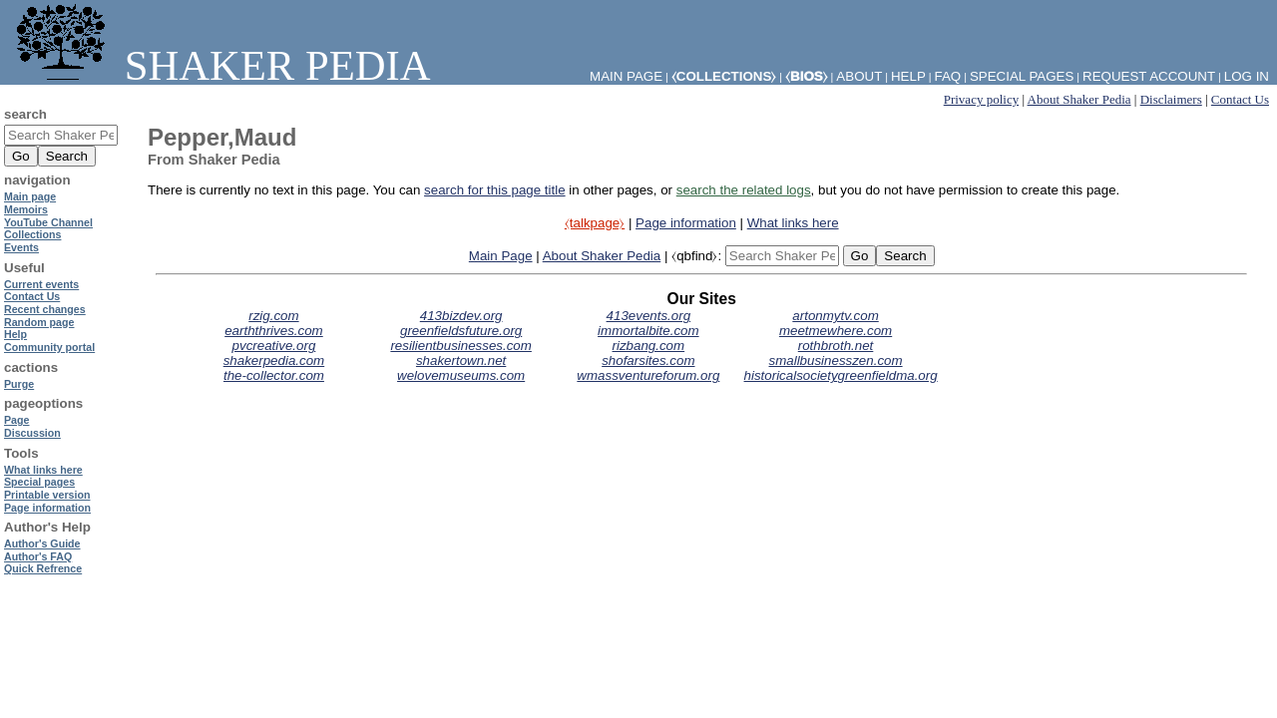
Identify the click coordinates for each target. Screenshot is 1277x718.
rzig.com (273, 315)
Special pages (1021, 76)
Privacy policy (981, 99)
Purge (19, 384)
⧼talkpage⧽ (595, 222)
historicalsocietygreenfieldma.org (841, 375)
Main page (30, 196)
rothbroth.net (836, 345)
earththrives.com (273, 330)
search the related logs (743, 189)
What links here (793, 222)
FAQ (948, 76)
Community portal (49, 347)
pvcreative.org (274, 345)
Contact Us (1240, 99)
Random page (39, 322)
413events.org (648, 315)
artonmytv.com (835, 315)
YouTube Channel (48, 222)
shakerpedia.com (274, 360)
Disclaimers (1171, 99)
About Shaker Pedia (1079, 99)
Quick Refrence (43, 568)
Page (16, 420)
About (859, 76)
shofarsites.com (648, 360)
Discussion (32, 433)
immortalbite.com (648, 330)
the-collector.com (273, 375)
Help (908, 76)
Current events (41, 284)
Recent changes (45, 309)
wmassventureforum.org (648, 375)
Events (21, 247)
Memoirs (26, 209)
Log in (1246, 76)
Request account (1148, 76)
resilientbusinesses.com (461, 345)
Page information (686, 222)
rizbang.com (649, 345)
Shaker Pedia (219, 65)
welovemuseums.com (461, 375)
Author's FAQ (38, 556)
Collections (32, 234)
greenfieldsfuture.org (461, 330)
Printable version (47, 495)
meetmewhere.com (835, 330)
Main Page (501, 255)
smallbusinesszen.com (836, 360)
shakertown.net (461, 360)
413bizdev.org (461, 315)
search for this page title (495, 189)
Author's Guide (42, 543)
